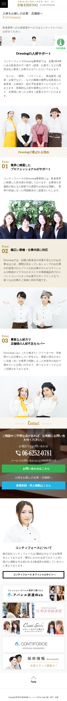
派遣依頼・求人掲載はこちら (33, 485)
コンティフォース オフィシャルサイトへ (34, 574)
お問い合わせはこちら (36, 468)
